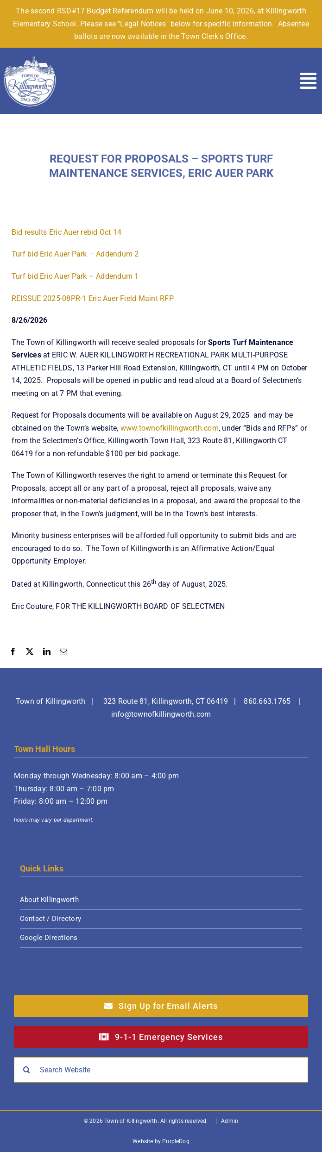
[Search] (26, 1070)
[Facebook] (13, 652)
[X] (29, 652)
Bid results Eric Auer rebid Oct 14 (66, 232)
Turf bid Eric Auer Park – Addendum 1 (75, 276)
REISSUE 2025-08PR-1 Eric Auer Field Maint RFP (93, 298)
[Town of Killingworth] (30, 58)
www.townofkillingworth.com (169, 428)
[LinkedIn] (46, 652)
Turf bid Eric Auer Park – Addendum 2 (75, 254)
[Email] (63, 652)
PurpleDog (175, 1141)
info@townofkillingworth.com (161, 714)
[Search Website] (161, 1070)
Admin (229, 1121)
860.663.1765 (267, 701)
